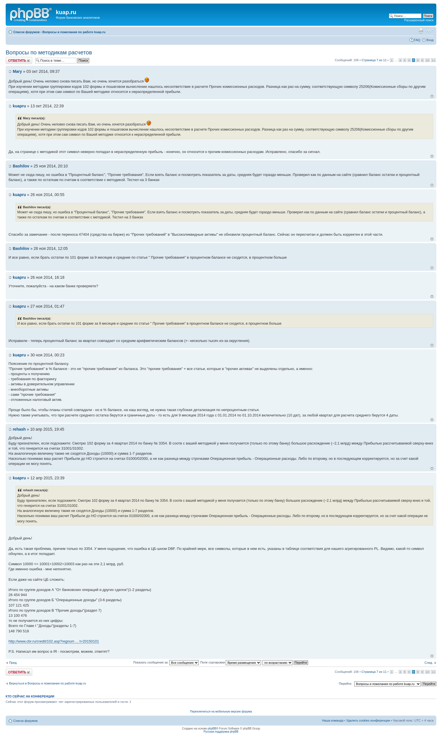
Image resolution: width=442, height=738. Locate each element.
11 (433, 60)
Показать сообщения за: (166, 662)
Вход (430, 40)
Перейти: (345, 683)
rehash (19, 429)
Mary (17, 71)
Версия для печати (421, 30)
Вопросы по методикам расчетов (49, 52)
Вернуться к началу (432, 96)
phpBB (212, 728)
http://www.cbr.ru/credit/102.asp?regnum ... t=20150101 (53, 641)
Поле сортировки (230, 662)
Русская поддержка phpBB (221, 731)
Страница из (374, 60)
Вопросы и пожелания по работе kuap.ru (74, 32)
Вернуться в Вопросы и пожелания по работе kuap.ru (47, 683)
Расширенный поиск (419, 20)
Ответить (19, 60)
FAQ (417, 40)
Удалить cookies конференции (368, 720)
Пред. (13, 662)
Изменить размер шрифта (429, 30)
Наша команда (332, 720)
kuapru (19, 106)
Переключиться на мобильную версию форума (221, 711)
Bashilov (21, 166)
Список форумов (26, 32)
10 (427, 60)
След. (428, 662)
